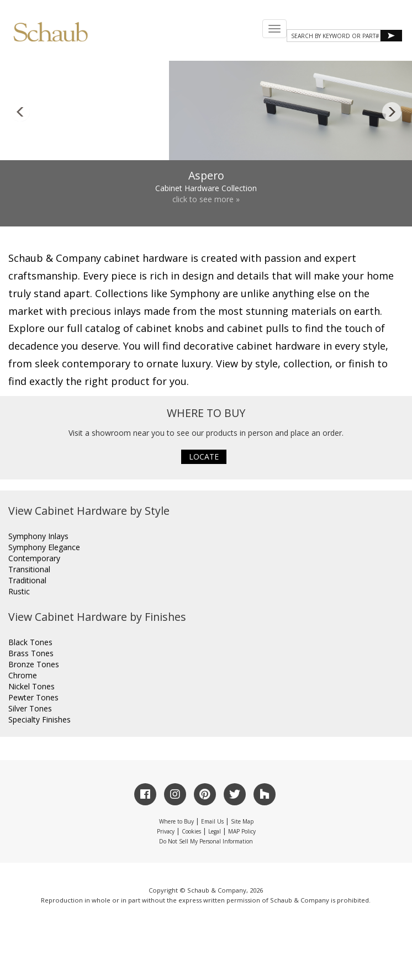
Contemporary (34, 558)
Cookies (191, 831)
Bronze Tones (33, 664)
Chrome (22, 675)
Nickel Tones (31, 686)
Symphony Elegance (44, 547)
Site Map (242, 821)
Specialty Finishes (39, 719)
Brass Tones (31, 653)
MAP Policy (242, 831)
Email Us (212, 821)
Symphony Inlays (38, 536)
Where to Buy (176, 821)
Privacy (166, 831)
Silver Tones (30, 708)
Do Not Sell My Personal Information (206, 841)
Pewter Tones (33, 697)
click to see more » (206, 199)
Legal (214, 831)
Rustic (19, 591)
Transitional (29, 569)
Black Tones (30, 642)
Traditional (27, 580)
